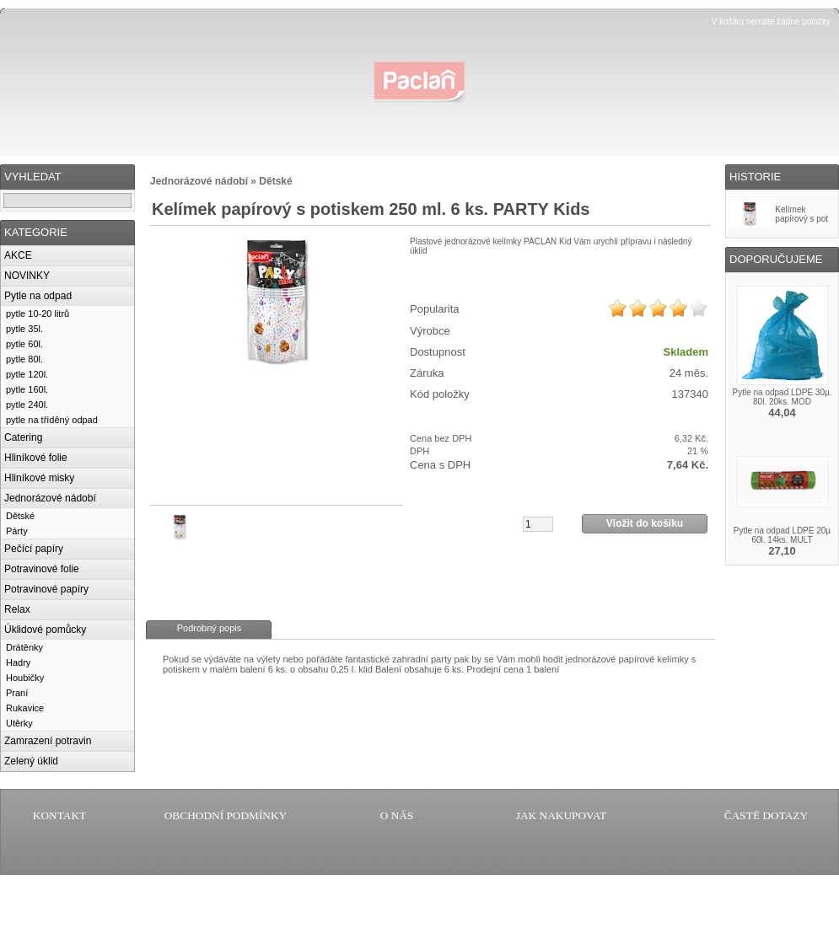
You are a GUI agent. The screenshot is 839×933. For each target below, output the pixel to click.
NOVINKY (27, 276)
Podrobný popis (209, 628)
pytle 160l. (27, 389)
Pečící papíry (33, 549)
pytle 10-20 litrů (37, 313)
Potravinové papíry (46, 589)
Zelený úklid (31, 761)
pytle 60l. (24, 344)
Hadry (18, 662)
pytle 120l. (27, 374)
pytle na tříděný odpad (52, 420)
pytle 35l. (24, 329)
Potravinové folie (41, 569)
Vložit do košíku (644, 523)
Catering (23, 437)
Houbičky (25, 678)
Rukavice (25, 708)
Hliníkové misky (39, 478)
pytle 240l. (27, 404)
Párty (17, 531)
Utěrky (19, 723)
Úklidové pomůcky (45, 629)
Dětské (20, 516)
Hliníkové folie (35, 458)
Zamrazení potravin (47, 741)
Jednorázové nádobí (50, 498)
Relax (17, 609)
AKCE (18, 255)
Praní (17, 693)
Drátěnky (24, 647)
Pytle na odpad (38, 296)
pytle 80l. (24, 359)
